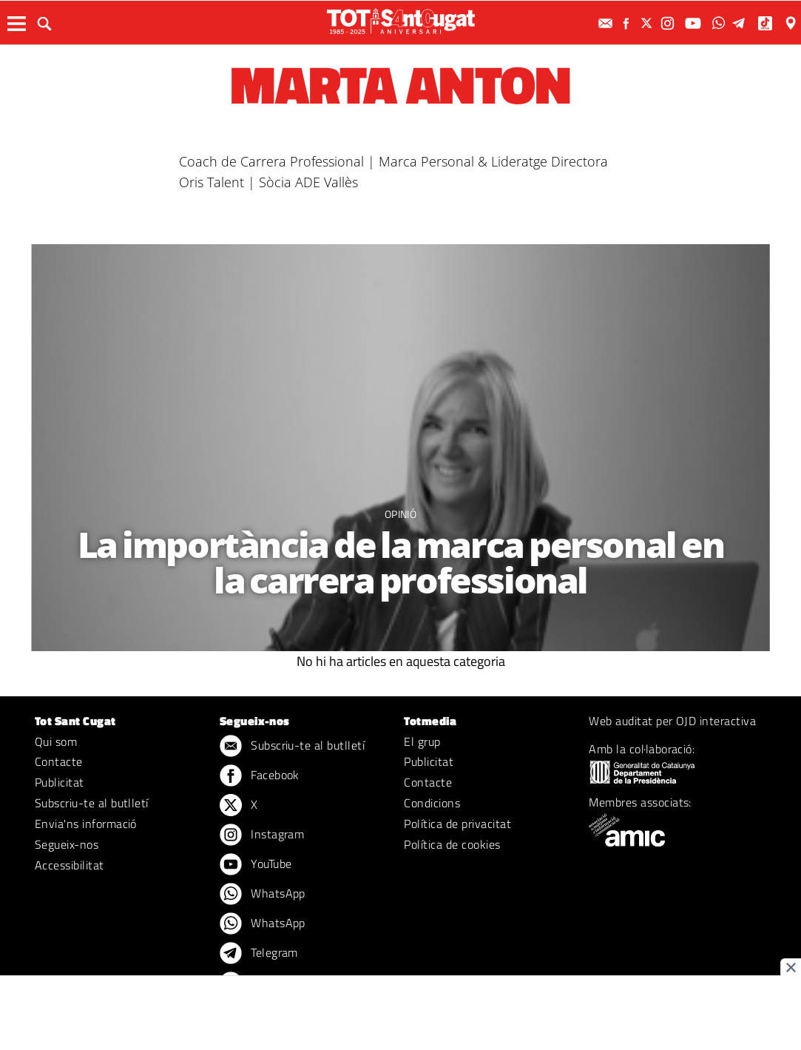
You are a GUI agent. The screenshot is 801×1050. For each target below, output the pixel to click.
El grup (422, 741)
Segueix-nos (66, 844)
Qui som (56, 741)
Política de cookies (452, 844)
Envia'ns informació (86, 823)
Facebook (260, 776)
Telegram (259, 954)
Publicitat (59, 782)
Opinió (400, 514)
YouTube (256, 865)
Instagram (262, 835)
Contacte (59, 761)
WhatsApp (262, 894)
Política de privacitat (457, 823)
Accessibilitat (69, 865)
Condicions (432, 803)
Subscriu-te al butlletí (92, 803)
